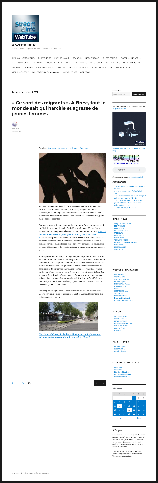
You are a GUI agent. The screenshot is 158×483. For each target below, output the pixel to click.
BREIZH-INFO (38, 63)
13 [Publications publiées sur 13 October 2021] (124, 406)
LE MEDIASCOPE (120, 247)
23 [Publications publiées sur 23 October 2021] (139, 410)
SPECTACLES (118, 293)
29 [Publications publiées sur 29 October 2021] (134, 414)
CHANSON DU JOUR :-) (78, 67)
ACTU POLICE (96, 63)
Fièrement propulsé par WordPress (36, 473)
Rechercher (116, 91)
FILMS (69, 63)
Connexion (118, 370)
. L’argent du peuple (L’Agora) (125, 208)
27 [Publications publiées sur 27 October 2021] (124, 414)
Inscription (118, 367)
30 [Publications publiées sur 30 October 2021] (139, 414)
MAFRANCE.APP (69, 72)
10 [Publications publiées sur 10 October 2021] (143, 402)
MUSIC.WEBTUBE (55, 63)
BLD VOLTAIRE (44, 58)
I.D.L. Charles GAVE (20, 63)
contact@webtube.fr (136, 177)
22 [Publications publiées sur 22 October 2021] (134, 410)
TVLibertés (28, 67)
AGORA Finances (99, 67)
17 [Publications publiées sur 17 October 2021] (143, 406)
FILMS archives (119, 328)
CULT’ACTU (118, 249)
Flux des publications (121, 372)
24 (24, 383)
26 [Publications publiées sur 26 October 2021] (120, 414)
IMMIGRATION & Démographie (45, 72)
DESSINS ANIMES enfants (123, 323)
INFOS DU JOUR (92, 58)
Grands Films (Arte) (121, 351)
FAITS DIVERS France (122, 284)
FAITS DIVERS (81, 63)
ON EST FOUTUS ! (110, 58)
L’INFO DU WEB (120, 238)
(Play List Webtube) (119, 109)
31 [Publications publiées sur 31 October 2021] (143, 414)
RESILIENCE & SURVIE (120, 67)
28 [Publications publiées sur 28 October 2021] (129, 414)
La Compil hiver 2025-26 (121, 148)
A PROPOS (85, 72)
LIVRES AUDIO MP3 (132, 63)
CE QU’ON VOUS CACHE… (23, 58)
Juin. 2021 (84, 148)
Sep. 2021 (52, 148)
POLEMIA (16, 67)
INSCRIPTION (119, 275)
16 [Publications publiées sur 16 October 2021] (139, 406)
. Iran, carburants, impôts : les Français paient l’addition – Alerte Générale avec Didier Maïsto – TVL (128, 203)
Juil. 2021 (74, 148)
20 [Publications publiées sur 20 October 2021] (124, 410)
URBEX (116, 289)
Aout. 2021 (62, 148)
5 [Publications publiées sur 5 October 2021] (119, 402)
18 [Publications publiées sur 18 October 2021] (115, 410)
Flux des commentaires (122, 374)
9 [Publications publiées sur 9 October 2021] (138, 402)
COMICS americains (121, 326)
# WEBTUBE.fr (23, 45)
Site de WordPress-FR (122, 377)
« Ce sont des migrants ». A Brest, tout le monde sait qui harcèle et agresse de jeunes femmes (58, 108)
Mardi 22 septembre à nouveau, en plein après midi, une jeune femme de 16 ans (72, 234)
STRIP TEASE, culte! (44, 67)
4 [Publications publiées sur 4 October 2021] (114, 402)
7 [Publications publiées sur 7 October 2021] (129, 402)
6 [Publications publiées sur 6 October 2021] (124, 402)
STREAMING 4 (119, 349)
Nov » (139, 418)
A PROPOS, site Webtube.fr (123, 300)
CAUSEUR (77, 58)
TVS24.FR (61, 67)
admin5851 (16, 129)
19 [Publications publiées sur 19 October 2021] (120, 410)
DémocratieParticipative (122, 298)
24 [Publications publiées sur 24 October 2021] (143, 410)
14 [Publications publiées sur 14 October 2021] (129, 406)
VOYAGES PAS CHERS (121, 296)
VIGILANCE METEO (20, 72)
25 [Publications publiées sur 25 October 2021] (115, 414)
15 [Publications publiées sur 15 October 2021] (134, 406)
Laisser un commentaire (21, 135)
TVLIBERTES (118, 233)
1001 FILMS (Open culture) (123, 279)
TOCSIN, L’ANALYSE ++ (131, 58)
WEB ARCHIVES (113, 63)
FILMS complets (120, 282)
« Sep (119, 418)
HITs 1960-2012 (120, 286)
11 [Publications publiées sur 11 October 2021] (115, 406)
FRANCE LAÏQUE (61, 58)
